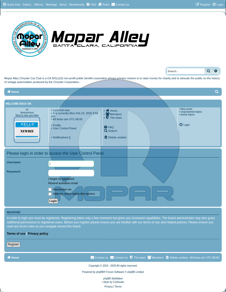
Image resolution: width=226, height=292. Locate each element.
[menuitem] (91, 5)
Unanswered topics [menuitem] (191, 111)
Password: (14, 171)
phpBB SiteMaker (113, 278)
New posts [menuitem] (186, 109)
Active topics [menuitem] (187, 114)
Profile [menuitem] (57, 125)
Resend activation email (63, 183)
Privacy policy (38, 233)
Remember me (59, 189)
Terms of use (16, 233)
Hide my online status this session (71, 193)
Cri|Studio (118, 282)
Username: (14, 162)
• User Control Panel (64, 128)
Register (13, 244)
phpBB (100, 272)
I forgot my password (61, 178)
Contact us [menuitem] (119, 257)
